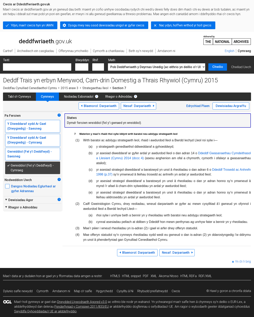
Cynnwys (47, 96)
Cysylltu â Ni (125, 291)
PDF (146, 276)
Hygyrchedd (104, 291)
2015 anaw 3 (69, 88)
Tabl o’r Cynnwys (19, 96)
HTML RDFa (188, 276)
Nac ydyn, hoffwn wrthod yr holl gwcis (185, 25)
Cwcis (176, 291)
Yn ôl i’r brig (243, 261)
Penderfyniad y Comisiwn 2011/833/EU (81, 306)
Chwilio (217, 67)
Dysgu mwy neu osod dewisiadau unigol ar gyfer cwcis (106, 25)
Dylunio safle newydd (18, 291)
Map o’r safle (83, 291)
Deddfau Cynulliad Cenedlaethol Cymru (30, 88)
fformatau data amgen (74, 276)
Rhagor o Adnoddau (118, 96)
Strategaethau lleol (95, 88)
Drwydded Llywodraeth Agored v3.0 (82, 302)
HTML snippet (131, 276)
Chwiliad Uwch (241, 67)
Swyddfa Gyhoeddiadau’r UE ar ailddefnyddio (45, 311)
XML (154, 276)
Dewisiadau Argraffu (231, 106)
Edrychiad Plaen (198, 106)
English (229, 51)
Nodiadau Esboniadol (78, 96)
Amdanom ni (61, 291)
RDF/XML (205, 276)
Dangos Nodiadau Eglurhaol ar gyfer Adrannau (33, 188)
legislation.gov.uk (34, 40)
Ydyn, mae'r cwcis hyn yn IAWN (32, 25)
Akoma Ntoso (168, 276)
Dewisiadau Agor (19, 200)
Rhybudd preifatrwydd (152, 291)
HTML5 (115, 276)
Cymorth (42, 291)
